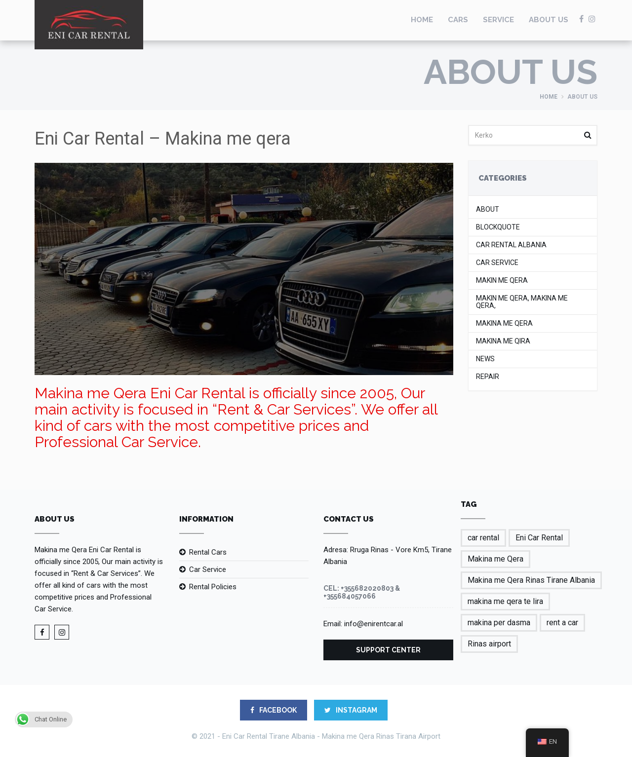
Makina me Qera (504, 323)
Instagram (350, 710)
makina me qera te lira (505, 601)
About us (548, 19)
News (485, 359)
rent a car (562, 622)
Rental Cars (208, 552)
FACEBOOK (273, 710)
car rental (483, 537)
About (487, 209)
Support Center (388, 650)
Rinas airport (489, 643)
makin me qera (502, 280)
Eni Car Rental (539, 537)
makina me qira (503, 341)
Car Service (497, 262)
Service (498, 19)
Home (422, 19)
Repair (487, 376)
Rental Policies (213, 586)
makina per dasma (499, 622)
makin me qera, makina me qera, (522, 302)
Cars (458, 19)
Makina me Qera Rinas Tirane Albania (531, 580)
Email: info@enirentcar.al (363, 623)
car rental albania (511, 245)
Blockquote (498, 227)
